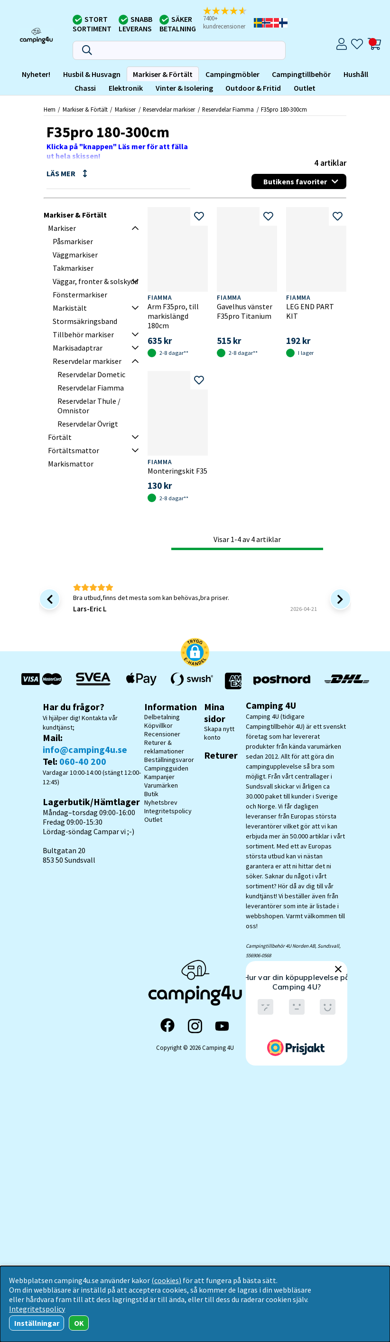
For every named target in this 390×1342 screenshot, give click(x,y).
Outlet (305, 88)
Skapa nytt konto (219, 733)
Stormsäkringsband (85, 321)
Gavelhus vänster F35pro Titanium (244, 311)
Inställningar (36, 1323)
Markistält (70, 308)
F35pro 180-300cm (284, 109)
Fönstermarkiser (80, 294)
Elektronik (126, 88)
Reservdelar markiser (169, 109)
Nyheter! (36, 74)
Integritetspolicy (168, 811)
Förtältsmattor (73, 450)
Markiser (125, 109)
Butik (151, 794)
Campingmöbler (232, 74)
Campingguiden (166, 768)
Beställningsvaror (169, 759)
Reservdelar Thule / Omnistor (89, 405)
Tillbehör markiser (83, 334)
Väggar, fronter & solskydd (95, 281)
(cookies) (166, 1280)
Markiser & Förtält (163, 74)
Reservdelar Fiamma (228, 109)
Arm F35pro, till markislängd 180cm (173, 316)
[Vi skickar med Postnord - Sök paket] (281, 681)
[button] (227, 19)
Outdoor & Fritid (253, 88)
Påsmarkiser (73, 241)
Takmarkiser (73, 268)
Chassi (85, 88)
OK (79, 1323)
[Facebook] (167, 1026)
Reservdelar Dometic (91, 374)
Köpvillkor (158, 725)
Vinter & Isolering (184, 88)
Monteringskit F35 (177, 471)
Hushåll (356, 74)
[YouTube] (222, 1026)
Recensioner (162, 734)
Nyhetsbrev (160, 802)
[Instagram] (195, 1026)
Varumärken (161, 785)
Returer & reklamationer (164, 746)
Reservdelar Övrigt (87, 423)
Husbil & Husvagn (92, 74)
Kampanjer (159, 776)
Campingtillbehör (301, 74)
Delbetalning (162, 717)
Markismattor (70, 463)
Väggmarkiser (75, 254)
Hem (50, 109)
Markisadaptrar (77, 347)
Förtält (60, 437)
